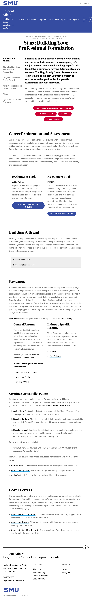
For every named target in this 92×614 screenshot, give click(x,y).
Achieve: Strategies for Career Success (12, 87)
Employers (42, 19)
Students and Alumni (28, 19)
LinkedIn (65, 569)
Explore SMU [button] (84, 3)
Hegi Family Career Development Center (8, 23)
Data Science (55, 356)
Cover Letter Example (20, 522)
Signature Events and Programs (12, 100)
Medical (53, 351)
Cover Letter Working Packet (23, 514)
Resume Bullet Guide (20, 465)
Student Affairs (8, 13)
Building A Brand (46, 114)
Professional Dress (21, 259)
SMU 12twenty (66, 318)
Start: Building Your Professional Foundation (11, 69)
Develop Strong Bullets (21, 470)
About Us (37, 569)
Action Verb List (18, 475)
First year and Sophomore (26, 372)
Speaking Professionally (23, 265)
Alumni (6, 94)
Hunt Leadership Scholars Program (64, 19)
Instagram (66, 572)
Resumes (65, 114)
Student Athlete (22, 382)
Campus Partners (40, 575)
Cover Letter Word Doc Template (25, 530)
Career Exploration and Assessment (53, 108)
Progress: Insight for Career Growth (11, 78)
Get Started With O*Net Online (28, 205)
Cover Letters (53, 119)
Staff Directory (39, 572)
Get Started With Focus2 (61, 214)
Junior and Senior (23, 377)
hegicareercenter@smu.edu (14, 580)
